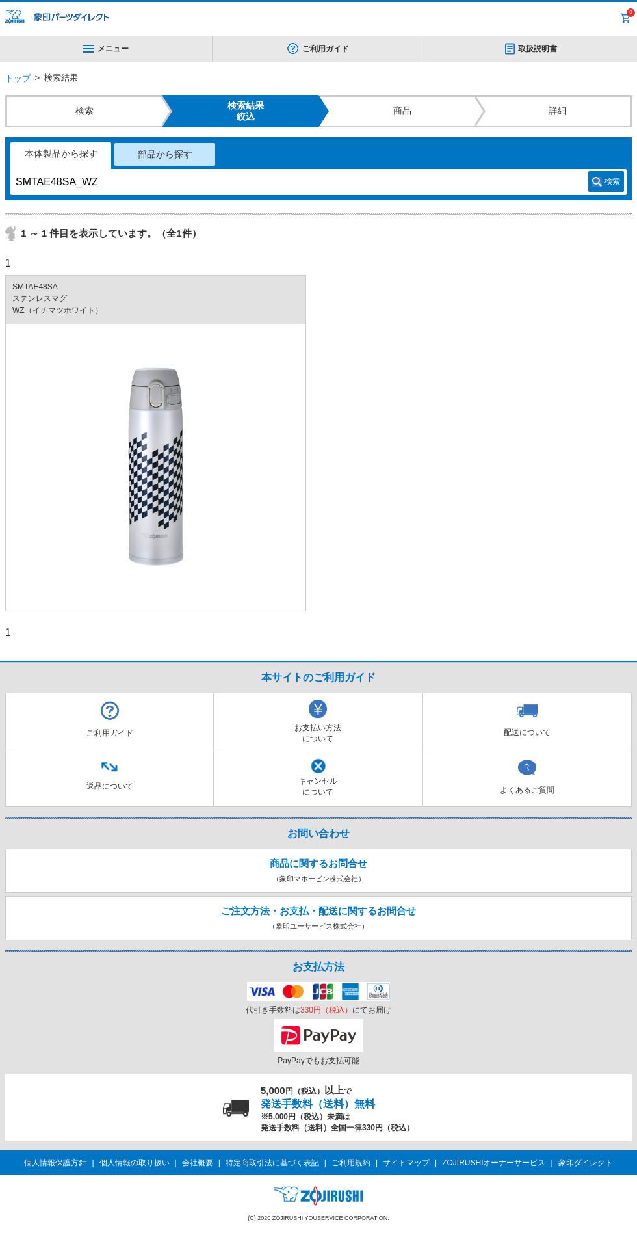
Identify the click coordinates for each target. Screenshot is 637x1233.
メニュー (106, 48)
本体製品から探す (61, 153)
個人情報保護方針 (55, 1162)
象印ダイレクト (585, 1162)
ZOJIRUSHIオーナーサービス (493, 1162)
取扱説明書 (537, 48)
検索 (612, 181)
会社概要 (197, 1162)
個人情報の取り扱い (134, 1162)
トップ (18, 78)
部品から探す (165, 154)
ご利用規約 (351, 1162)
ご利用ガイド (325, 48)
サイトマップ (406, 1162)
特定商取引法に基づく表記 (272, 1162)
